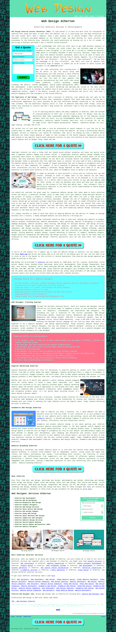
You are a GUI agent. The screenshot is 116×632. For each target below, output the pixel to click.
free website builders (54, 55)
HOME (75, 16)
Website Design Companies (39, 581)
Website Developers (78, 581)
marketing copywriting (91, 568)
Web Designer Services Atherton (31, 493)
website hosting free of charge (66, 57)
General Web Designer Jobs (93, 594)
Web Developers (37, 579)
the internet (55, 38)
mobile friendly (61, 120)
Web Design (16, 262)
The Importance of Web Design (24, 97)
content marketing (19, 568)
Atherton (54, 66)
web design (37, 219)
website (57, 34)
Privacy (103, 616)
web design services (95, 224)
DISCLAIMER (100, 16)
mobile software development (89, 563)
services (15, 239)
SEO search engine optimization (55, 568)
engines (82, 135)
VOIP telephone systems (56, 565)
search (38, 137)
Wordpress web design (70, 228)
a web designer (50, 561)
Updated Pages (27, 616)
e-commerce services (29, 570)
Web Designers (23, 579)
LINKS (81, 16)
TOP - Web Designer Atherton (23, 601)
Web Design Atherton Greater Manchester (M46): (31, 31)
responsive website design (62, 192)
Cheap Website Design (66, 579)
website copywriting (55, 563)
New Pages (19, 616)
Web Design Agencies (59, 581)
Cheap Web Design (71, 584)
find (18, 480)
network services (95, 561)
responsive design (87, 123)
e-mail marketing (58, 570)
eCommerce (41, 418)
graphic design (27, 565)
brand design (83, 570)
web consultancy (27, 563)
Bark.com (23, 254)
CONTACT (92, 16)
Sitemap (13, 616)
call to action (86, 120)
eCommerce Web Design (47, 586)
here (90, 489)
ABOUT (86, 16)
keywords (100, 118)
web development (85, 565)
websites (46, 114)
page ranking (17, 125)
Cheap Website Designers (87, 579)
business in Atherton (63, 97)
